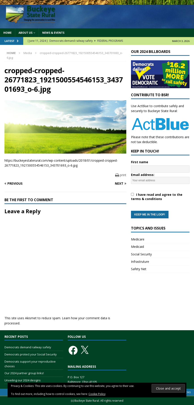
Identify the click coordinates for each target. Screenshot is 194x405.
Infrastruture (140, 261)
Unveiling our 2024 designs (22, 380)
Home (7, 33)
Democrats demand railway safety (27, 347)
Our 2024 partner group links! (24, 373)
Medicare (137, 239)
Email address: (160, 195)
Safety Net (138, 269)
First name (139, 162)
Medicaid (137, 246)
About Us (25, 33)
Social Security (141, 254)
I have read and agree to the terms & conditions (156, 196)
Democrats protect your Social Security (30, 354)
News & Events (53, 33)
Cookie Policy (97, 394)
